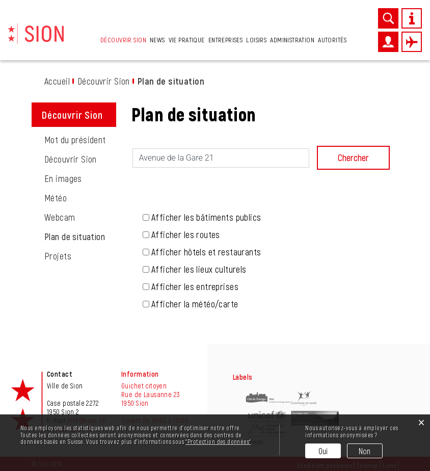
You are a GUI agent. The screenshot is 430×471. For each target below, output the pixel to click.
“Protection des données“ (218, 441)
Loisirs (256, 39)
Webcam (59, 217)
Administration (292, 39)
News (157, 39)
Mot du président (75, 139)
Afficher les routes (185, 234)
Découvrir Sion (123, 39)
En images (63, 178)
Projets (57, 255)
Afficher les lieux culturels (199, 269)
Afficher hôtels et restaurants (206, 251)
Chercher (353, 157)
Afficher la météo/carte (194, 303)
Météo (55, 197)
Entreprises (225, 39)
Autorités (332, 39)
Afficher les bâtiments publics (206, 217)
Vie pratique (187, 39)
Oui (323, 451)
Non (365, 451)
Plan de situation (80, 236)
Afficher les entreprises (194, 286)
